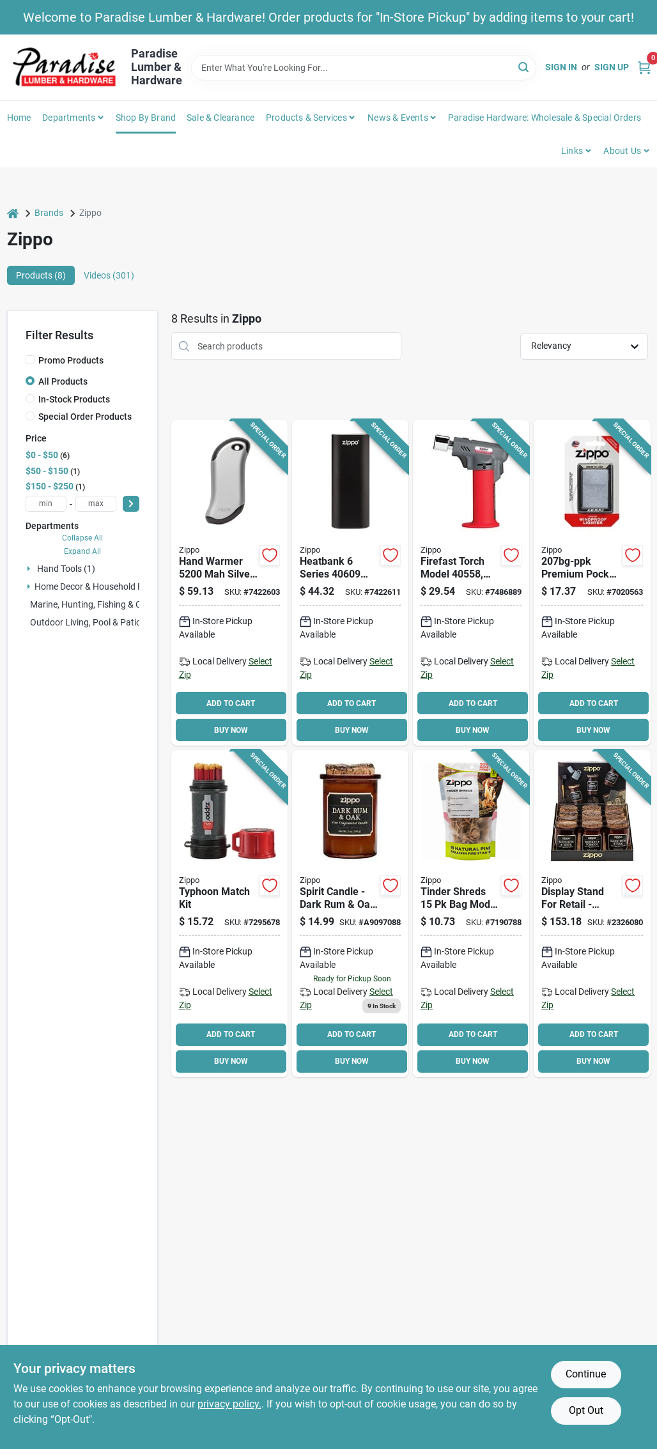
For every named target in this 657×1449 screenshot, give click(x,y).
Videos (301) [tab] (109, 275)
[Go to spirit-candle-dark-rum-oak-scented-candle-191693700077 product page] (350, 913)
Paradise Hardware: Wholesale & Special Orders (544, 117)
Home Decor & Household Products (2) (111, 586)
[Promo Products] (30, 359)
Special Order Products (85, 416)
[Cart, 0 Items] (644, 67)
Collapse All (82, 537)
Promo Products (71, 360)
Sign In (561, 67)
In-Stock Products (74, 399)
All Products (63, 381)
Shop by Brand (146, 117)
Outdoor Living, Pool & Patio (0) (92, 622)
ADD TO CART (230, 703)
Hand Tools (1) (66, 569)
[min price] (46, 504)
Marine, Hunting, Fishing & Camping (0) (107, 604)
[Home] (13, 213)
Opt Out (586, 1410)
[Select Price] (131, 504)
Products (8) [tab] (41, 275)
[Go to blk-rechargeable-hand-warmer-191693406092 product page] (350, 583)
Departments (68, 117)
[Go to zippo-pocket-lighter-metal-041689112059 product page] (592, 583)
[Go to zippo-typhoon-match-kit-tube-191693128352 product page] (229, 913)
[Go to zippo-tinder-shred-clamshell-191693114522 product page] (471, 913)
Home (19, 117)
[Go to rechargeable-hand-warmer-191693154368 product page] (229, 583)
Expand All (82, 551)
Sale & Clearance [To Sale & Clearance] (220, 117)
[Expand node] (30, 568)
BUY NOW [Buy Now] (231, 730)
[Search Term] (364, 67)
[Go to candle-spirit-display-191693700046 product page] (592, 913)
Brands (49, 213)
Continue (586, 1374)
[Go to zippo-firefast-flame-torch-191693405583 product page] (471, 583)
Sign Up (611, 67)
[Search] (524, 66)
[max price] (95, 504)
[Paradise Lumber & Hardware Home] (64, 67)
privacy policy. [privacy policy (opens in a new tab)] (229, 1404)
